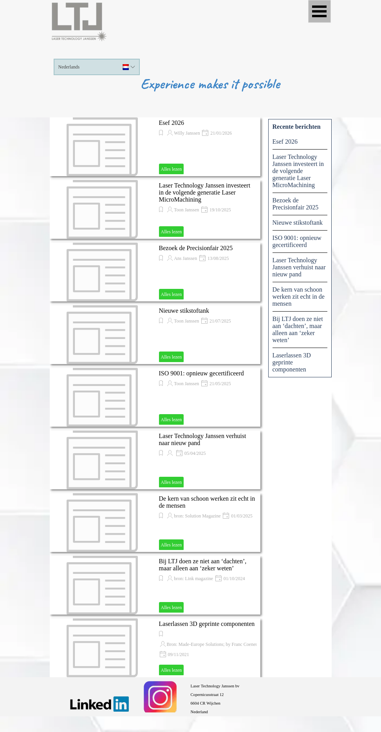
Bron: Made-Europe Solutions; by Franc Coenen (212, 644)
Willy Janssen (187, 133)
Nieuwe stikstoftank (184, 310)
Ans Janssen (185, 258)
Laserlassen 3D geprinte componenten (207, 623)
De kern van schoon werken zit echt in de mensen (299, 296)
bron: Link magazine (193, 578)
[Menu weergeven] (319, 11)
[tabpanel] (259, 698)
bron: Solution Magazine (197, 516)
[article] (155, 146)
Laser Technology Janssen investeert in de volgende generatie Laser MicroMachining (205, 192)
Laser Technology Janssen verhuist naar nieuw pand (299, 267)
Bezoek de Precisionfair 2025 (196, 248)
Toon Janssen (186, 210)
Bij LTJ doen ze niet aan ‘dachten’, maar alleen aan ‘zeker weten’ (203, 565)
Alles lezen (171, 169)
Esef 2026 (171, 122)
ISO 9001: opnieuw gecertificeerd (201, 373)
